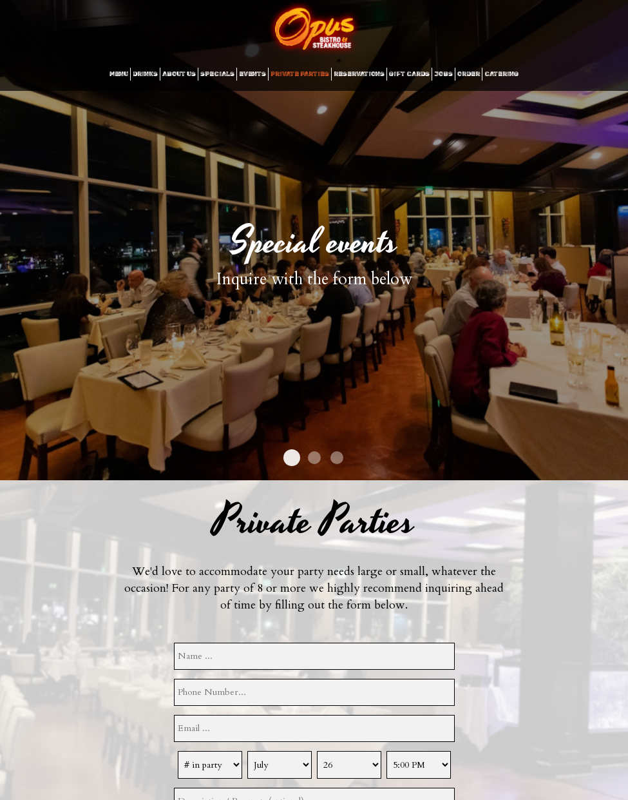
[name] (314, 656)
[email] (314, 728)
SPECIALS (217, 73)
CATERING (501, 73)
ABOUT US (179, 73)
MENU (118, 73)
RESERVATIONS (359, 73)
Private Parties (300, 73)
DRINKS (145, 73)
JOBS (443, 73)
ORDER (468, 73)
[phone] (314, 692)
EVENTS (252, 73)
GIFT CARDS (409, 73)
